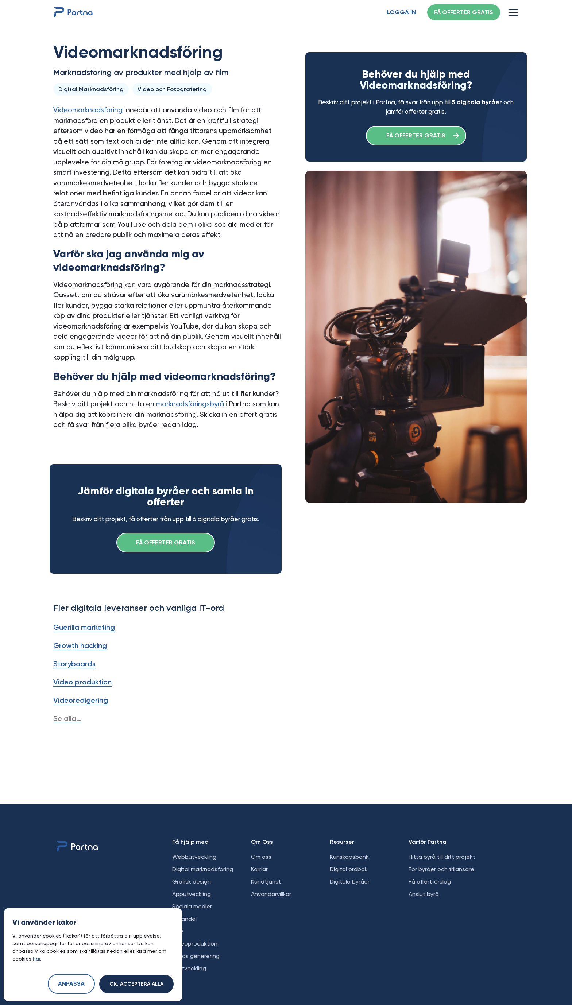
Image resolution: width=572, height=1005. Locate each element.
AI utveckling (189, 968)
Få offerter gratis (463, 13)
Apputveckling (191, 893)
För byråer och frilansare (441, 869)
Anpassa (71, 984)
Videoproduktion (194, 943)
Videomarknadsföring (88, 110)
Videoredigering (80, 700)
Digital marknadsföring (202, 869)
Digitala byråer (350, 881)
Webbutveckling (194, 856)
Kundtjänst (266, 881)
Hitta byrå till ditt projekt (442, 856)
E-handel (184, 918)
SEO (177, 931)
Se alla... (67, 718)
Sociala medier (192, 906)
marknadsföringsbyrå (190, 404)
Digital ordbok (349, 869)
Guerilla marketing (84, 627)
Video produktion (82, 682)
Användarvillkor (271, 893)
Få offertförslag (430, 881)
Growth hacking (80, 645)
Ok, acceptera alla (136, 984)
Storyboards (74, 663)
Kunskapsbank (349, 856)
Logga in (401, 13)
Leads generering (196, 955)
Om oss (261, 856)
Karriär (259, 869)
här (36, 959)
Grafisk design (191, 881)
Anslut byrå (424, 893)
